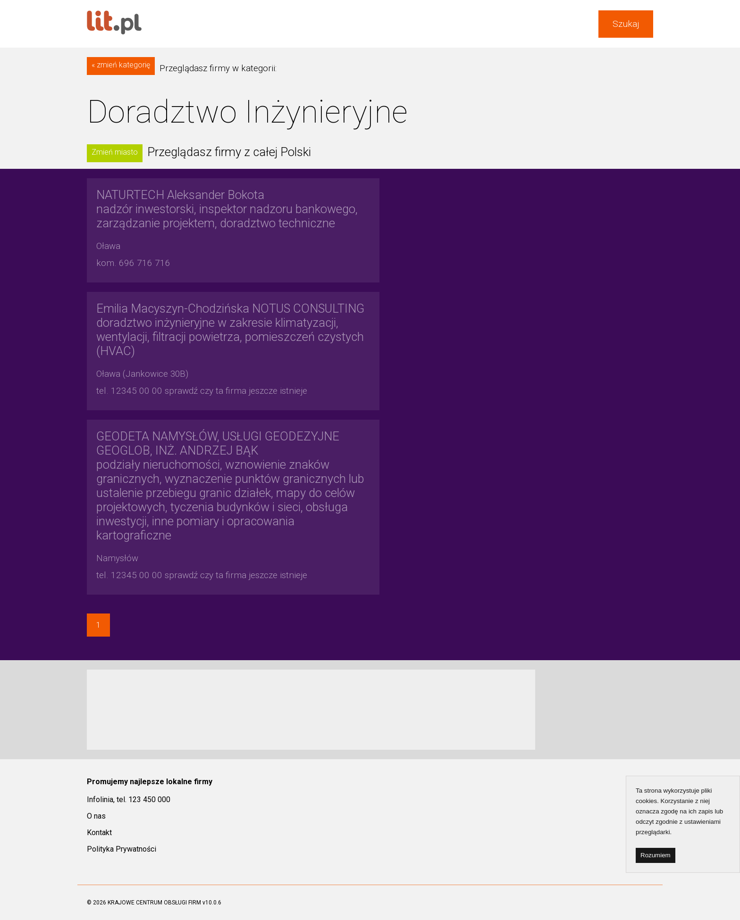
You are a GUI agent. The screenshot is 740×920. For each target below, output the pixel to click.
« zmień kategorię (121, 64)
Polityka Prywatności (121, 849)
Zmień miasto (115, 152)
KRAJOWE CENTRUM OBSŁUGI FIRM (154, 902)
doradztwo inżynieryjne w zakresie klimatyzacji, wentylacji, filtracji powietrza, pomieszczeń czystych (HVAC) (230, 329)
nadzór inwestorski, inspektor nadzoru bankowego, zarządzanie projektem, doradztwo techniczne (227, 209)
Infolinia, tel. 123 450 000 (128, 799)
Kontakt (99, 832)
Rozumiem (655, 855)
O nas (96, 816)
